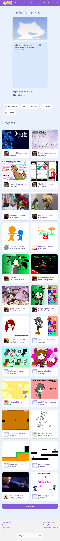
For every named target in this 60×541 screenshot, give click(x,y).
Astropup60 (13, 155)
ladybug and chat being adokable (18, 215)
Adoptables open (16, 371)
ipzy (10, 404)
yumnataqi (41, 342)
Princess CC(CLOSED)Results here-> (47, 433)
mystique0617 (14, 217)
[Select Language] (30, 535)
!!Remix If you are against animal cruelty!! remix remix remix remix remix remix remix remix (18, 184)
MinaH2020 (42, 249)
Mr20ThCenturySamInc (17, 249)
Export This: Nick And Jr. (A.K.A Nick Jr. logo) (18, 246)
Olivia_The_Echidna (45, 435)
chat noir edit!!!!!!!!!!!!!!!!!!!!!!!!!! (47, 215)
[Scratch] (8, 3)
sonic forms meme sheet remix (47, 402)
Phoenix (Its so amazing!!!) (18, 153)
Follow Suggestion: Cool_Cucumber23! (47, 246)
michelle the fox (44, 371)
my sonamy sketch (45, 496)
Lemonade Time (15, 402)
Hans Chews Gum (16, 496)
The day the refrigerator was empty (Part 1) (47, 184)
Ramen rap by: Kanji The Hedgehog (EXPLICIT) (47, 277)
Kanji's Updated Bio (46, 309)
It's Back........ (14, 277)
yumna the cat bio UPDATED (47, 340)
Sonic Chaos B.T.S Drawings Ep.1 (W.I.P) (18, 340)
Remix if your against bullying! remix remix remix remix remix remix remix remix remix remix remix (47, 153)
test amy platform (45, 464)
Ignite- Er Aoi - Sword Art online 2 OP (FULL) (18, 309)
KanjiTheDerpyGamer (16, 280)
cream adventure (16, 464)
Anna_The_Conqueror (16, 498)
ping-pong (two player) (18, 433)
